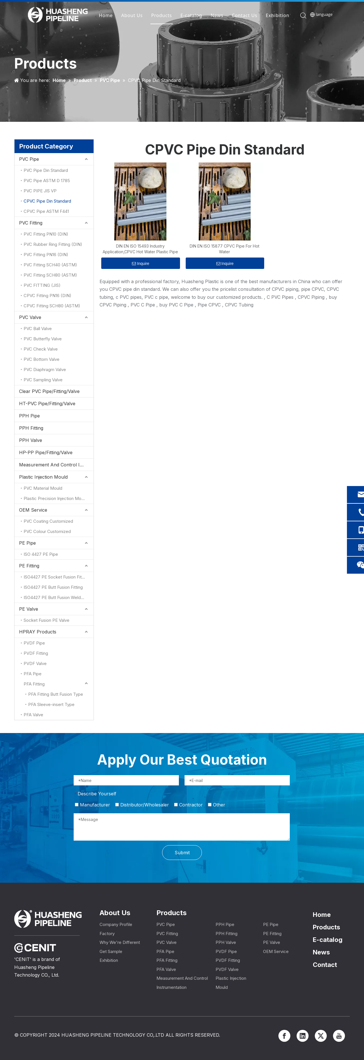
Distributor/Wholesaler (142, 805)
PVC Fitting (30, 223)
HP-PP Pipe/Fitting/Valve (46, 452)
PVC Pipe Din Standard (46, 170)
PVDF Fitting (36, 653)
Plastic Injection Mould (43, 477)
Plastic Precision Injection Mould (55, 498)
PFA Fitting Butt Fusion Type (55, 694)
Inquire (140, 263)
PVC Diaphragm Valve (45, 369)
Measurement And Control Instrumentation (56, 465)
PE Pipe (27, 543)
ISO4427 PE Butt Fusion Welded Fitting (59, 597)
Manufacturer (92, 805)
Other (216, 805)
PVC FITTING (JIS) (42, 285)
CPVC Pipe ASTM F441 (46, 211)
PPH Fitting (31, 428)
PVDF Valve (35, 663)
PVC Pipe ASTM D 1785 (47, 180)
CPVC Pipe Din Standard (47, 201)
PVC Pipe (29, 159)
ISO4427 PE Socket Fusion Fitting (56, 577)
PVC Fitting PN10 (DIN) (46, 234)
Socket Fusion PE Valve (46, 620)
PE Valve (28, 609)
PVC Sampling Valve (43, 379)
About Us (132, 16)
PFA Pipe (33, 673)
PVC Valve (30, 317)
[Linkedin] (303, 1036)
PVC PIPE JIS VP (40, 191)
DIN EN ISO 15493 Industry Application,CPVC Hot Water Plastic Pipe (140, 249)
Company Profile (116, 924)
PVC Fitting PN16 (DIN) (46, 254)
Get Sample (111, 951)
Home (106, 16)
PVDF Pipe (34, 643)
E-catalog (191, 16)
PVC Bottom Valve (41, 359)
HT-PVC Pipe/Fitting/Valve (47, 403)
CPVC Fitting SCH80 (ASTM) (52, 305)
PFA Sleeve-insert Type (51, 704)
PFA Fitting (34, 684)
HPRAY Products (37, 632)
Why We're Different (120, 942)
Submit (182, 852)
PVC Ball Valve (38, 328)
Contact (325, 964)
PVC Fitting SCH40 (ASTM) (50, 264)
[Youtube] (339, 1036)
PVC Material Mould (43, 488)
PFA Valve (33, 714)
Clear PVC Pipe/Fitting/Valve (49, 391)
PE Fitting (29, 566)
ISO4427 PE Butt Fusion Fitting (53, 587)
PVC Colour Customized (47, 531)
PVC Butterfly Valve (43, 338)
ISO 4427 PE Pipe (41, 554)
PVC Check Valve (41, 349)
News (217, 16)
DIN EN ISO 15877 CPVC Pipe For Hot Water (224, 249)
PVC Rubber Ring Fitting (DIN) (53, 244)
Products (161, 16)
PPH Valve (30, 440)
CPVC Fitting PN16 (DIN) (47, 295)
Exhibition (277, 16)
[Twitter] (321, 1036)
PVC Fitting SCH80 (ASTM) (50, 275)
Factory (107, 933)
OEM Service (33, 510)
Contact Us (244, 16)
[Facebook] (284, 1036)
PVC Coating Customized (48, 521)
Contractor (188, 805)
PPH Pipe (29, 416)
